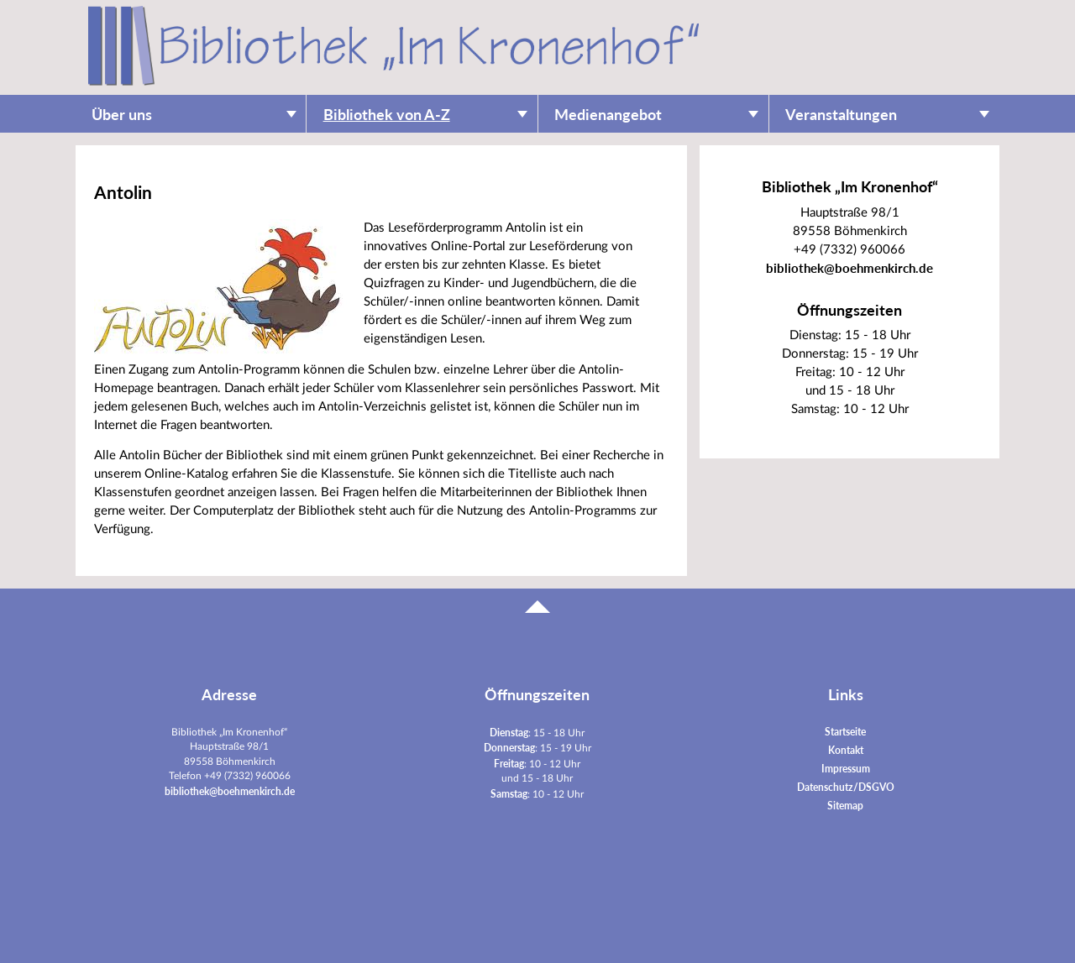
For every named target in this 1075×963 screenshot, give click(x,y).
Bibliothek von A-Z (386, 114)
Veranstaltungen (841, 114)
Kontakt (845, 750)
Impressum (845, 768)
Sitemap (845, 805)
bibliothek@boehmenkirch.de (849, 268)
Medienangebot (608, 114)
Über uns (122, 114)
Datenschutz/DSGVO (845, 787)
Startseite (845, 731)
